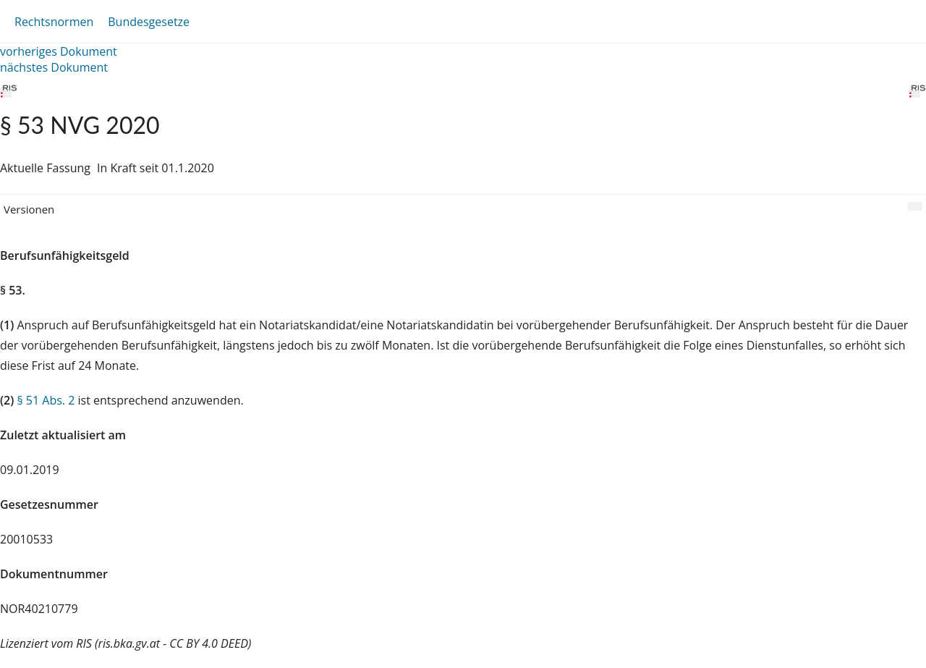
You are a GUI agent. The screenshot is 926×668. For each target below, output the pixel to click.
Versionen (29, 209)
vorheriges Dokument (58, 51)
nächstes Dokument (54, 67)
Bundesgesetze (149, 22)
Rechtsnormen (53, 22)
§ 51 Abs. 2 (46, 400)
